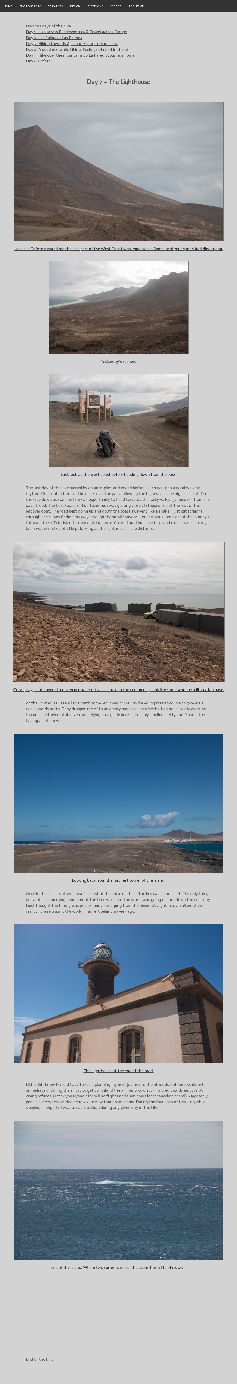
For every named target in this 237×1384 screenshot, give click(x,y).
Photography (30, 6)
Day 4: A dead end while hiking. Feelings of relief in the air (77, 49)
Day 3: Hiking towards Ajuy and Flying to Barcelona (72, 43)
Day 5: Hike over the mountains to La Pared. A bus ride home (80, 55)
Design (75, 6)
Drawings (55, 6)
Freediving (96, 6)
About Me (136, 6)
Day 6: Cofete (38, 61)
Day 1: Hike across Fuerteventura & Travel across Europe (76, 31)
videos (116, 6)
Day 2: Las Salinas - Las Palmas (54, 37)
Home (8, 6)
